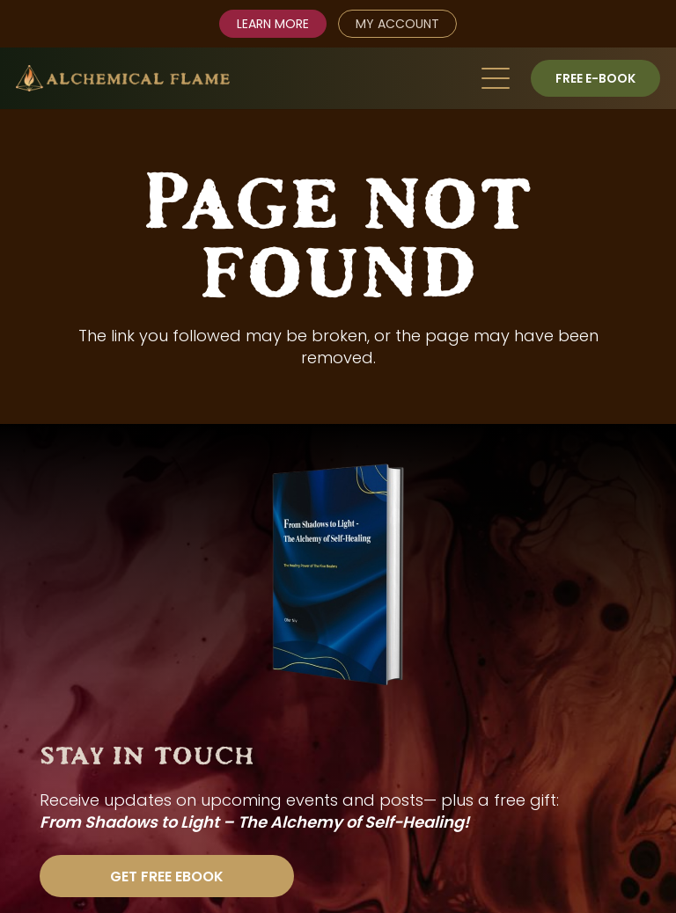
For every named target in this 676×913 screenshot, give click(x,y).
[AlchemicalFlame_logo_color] (123, 78)
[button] (495, 78)
